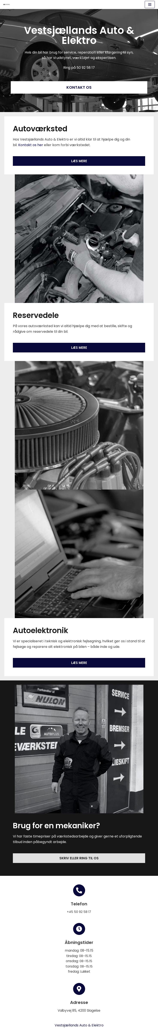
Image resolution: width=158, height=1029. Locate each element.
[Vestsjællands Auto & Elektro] (6, 4)
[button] (79, 87)
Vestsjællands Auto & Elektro (79, 1025)
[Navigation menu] (150, 4)
